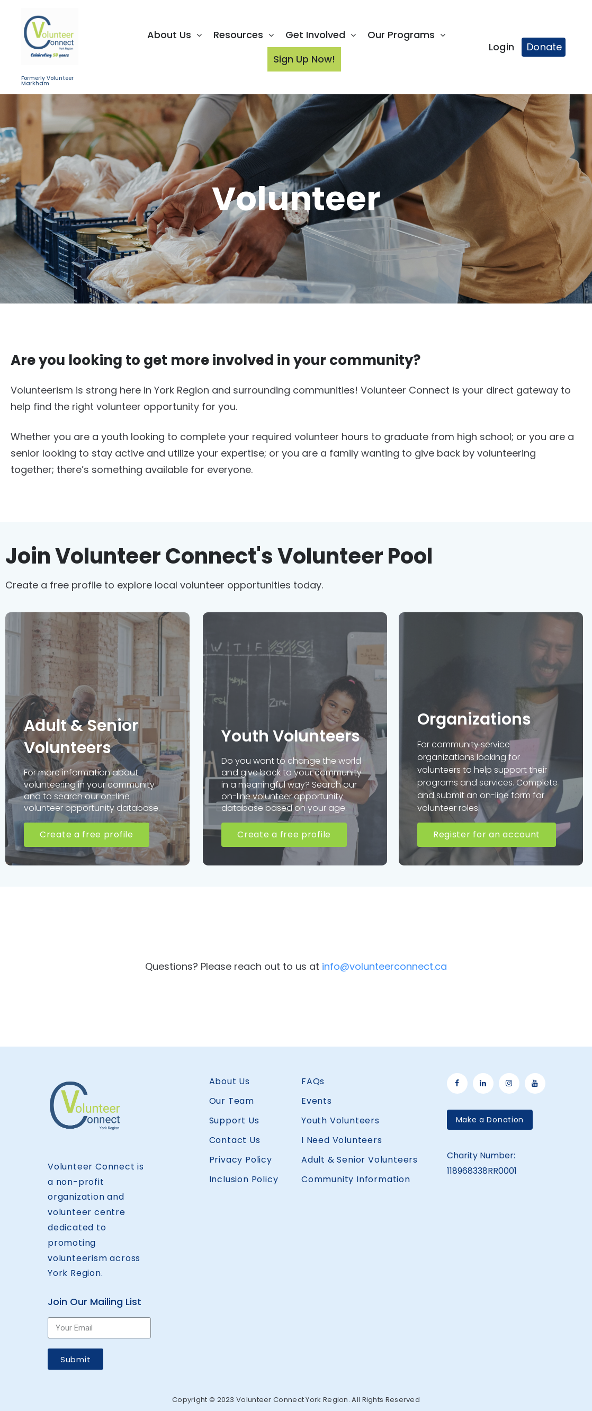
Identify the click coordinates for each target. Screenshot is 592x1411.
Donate (544, 46)
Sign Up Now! (304, 59)
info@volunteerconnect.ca (384, 966)
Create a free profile (86, 834)
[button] (490, 1120)
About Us (174, 34)
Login (502, 46)
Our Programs (406, 34)
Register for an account (486, 834)
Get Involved (320, 34)
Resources (243, 34)
